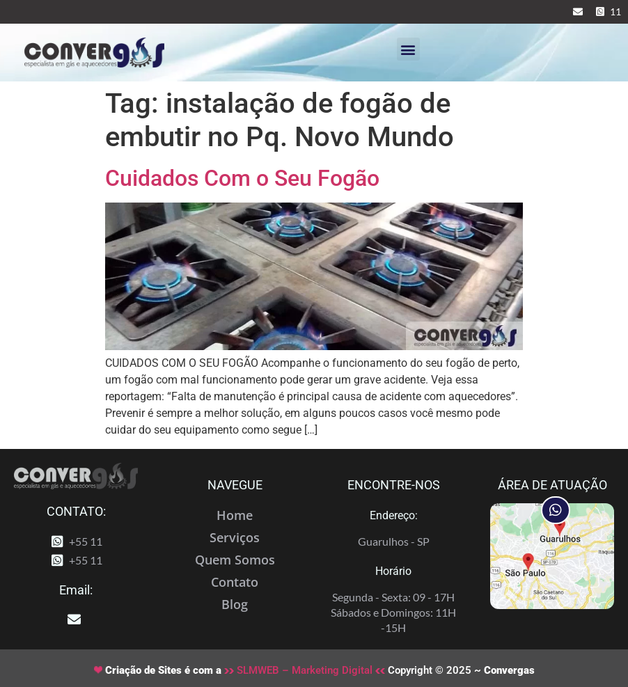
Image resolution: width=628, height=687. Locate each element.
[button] (408, 49)
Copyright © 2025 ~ (460, 670)
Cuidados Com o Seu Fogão (242, 178)
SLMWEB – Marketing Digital (304, 670)
